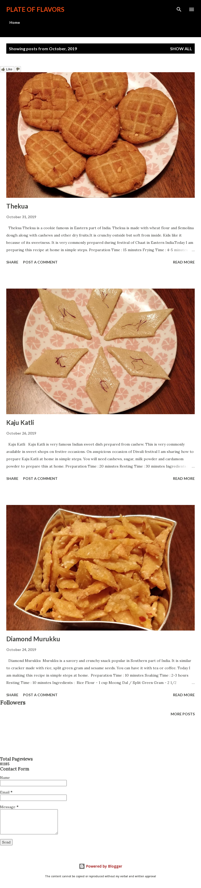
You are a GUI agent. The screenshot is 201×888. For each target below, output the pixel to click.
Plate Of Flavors (35, 9)
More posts (183, 714)
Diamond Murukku (33, 639)
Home (14, 22)
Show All (181, 48)
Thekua (17, 206)
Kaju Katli (20, 422)
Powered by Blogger (100, 866)
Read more (184, 262)
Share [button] (12, 262)
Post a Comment (40, 262)
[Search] (179, 9)
